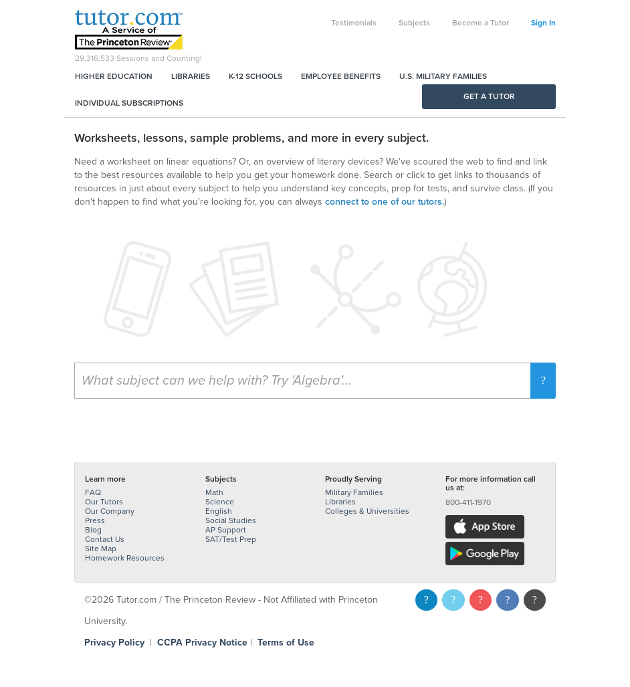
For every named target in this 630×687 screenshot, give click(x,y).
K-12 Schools (255, 76)
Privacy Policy (114, 642)
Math (214, 492)
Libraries (190, 76)
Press (95, 520)
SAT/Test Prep (230, 539)
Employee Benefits (341, 76)
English (218, 511)
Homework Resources (125, 558)
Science (219, 501)
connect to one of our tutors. (384, 201)
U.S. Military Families (443, 76)
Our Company (109, 511)
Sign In (543, 22)
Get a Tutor (489, 96)
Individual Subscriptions (129, 103)
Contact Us (104, 539)
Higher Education (113, 76)
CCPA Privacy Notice (202, 642)
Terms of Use (285, 642)
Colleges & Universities (367, 511)
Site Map (100, 548)
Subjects (414, 22)
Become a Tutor (480, 22)
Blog (93, 529)
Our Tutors (104, 501)
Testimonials (354, 22)
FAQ (93, 492)
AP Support (225, 529)
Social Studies (230, 520)
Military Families (354, 492)
